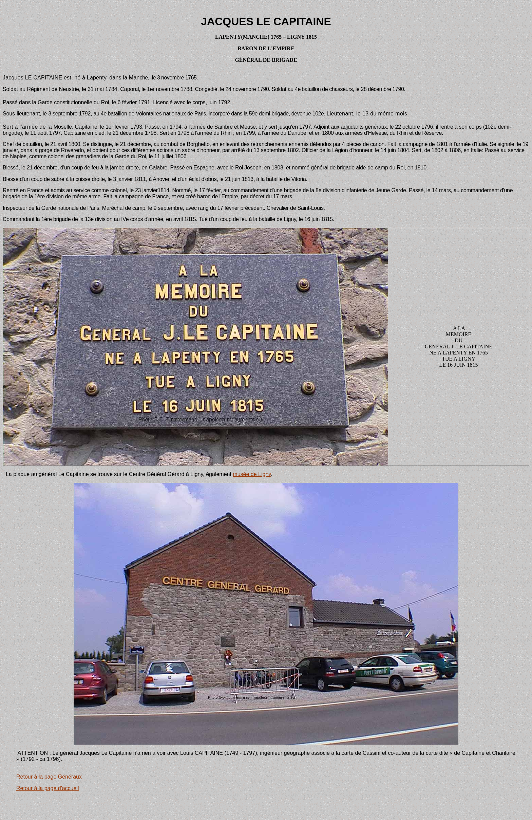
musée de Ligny (252, 474)
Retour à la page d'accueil (47, 788)
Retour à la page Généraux (49, 777)
